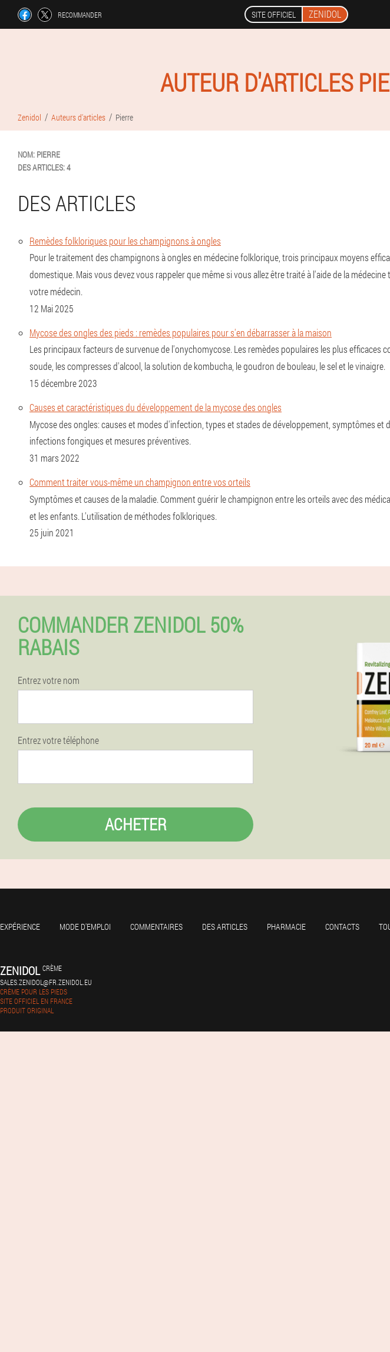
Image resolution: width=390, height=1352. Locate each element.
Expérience (20, 926)
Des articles (224, 926)
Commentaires (156, 926)
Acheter (136, 824)
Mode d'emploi (85, 926)
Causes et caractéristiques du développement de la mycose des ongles (155, 407)
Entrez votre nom (49, 680)
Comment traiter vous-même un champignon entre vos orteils (139, 482)
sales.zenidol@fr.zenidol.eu (46, 982)
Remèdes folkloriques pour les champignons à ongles (125, 241)
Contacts (342, 926)
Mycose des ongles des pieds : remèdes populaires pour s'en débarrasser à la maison (180, 332)
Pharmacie (286, 926)
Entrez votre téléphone (58, 740)
